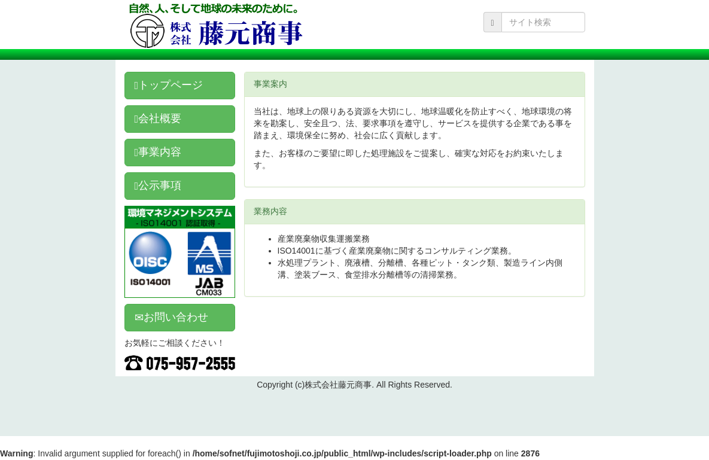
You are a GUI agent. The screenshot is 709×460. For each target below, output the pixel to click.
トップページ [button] (169, 85)
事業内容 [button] (158, 152)
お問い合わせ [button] (171, 317)
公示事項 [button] (158, 185)
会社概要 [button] (158, 118)
